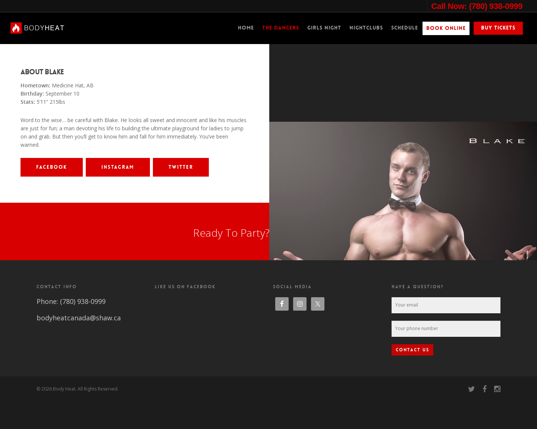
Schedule (404, 27)
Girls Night (324, 27)
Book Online (446, 28)
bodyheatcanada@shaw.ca (79, 346)
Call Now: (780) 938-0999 (476, 6)
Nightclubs (366, 27)
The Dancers (280, 27)
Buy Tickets (498, 27)
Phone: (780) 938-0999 (71, 329)
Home (246, 27)
